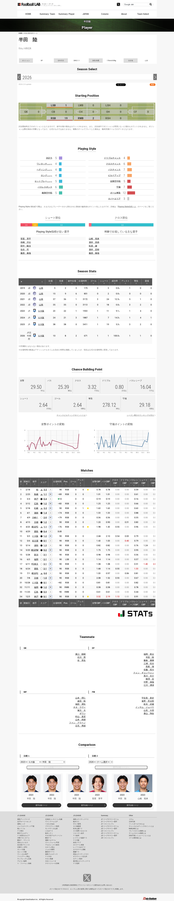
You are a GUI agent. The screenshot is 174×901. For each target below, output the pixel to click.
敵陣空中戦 (47, 193)
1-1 (45, 494)
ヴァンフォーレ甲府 (52, 842)
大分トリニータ (50, 861)
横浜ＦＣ (48, 838)
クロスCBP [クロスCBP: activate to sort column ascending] (115, 482)
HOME (28, 14)
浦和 (36, 545)
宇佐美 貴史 (148, 698)
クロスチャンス (113, 164)
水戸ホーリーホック (24, 821)
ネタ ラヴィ (79, 707)
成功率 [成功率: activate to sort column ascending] (115, 282)
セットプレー (43, 181)
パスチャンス (114, 169)
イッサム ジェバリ (144, 707)
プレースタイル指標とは (137, 831)
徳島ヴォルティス (51, 854)
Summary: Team (47, 14)
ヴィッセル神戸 (22, 854)
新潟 (36, 555)
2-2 (45, 489)
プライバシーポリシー (85, 885)
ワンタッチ (44, 164)
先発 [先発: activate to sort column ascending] (61, 282)
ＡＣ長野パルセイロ (80, 831)
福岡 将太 (149, 654)
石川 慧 (81, 657)
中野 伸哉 (149, 682)
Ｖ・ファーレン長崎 (24, 863)
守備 (118, 187)
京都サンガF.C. (22, 847)
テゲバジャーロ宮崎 (52, 863)
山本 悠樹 (80, 719)
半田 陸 (150, 657)
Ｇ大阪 (41, 311)
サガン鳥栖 (49, 859)
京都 (36, 522)
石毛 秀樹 (80, 726)
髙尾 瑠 (150, 666)
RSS (152, 85)
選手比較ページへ (121, 767)
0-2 (45, 550)
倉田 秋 (81, 701)
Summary (104, 815)
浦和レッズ (21, 824)
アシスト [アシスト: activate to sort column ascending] (125, 282)
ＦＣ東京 (20, 831)
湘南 (36, 513)
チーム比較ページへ (53, 767)
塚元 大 (81, 710)
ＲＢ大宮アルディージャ (53, 835)
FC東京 (35, 564)
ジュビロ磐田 (50, 849)
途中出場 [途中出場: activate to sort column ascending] (72, 282)
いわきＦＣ (49, 831)
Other (131, 815)
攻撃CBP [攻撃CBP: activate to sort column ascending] (96, 482)
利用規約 (66, 885)
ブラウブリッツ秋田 (52, 826)
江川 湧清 (149, 685)
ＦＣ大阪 (76, 840)
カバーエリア (114, 198)
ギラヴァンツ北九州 (80, 856)
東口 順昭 (80, 654)
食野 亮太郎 (148, 701)
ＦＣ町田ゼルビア (23, 835)
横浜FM (34, 550)
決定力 (49, 158)
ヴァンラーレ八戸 (51, 821)
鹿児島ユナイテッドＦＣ (81, 861)
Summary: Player (67, 14)
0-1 (45, 541)
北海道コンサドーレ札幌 (53, 819)
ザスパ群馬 (77, 824)
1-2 (45, 503)
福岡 (36, 559)
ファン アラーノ (77, 723)
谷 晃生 (81, 660)
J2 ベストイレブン (107, 831)
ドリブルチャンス (112, 158)
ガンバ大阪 (21, 849)
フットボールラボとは (136, 824)
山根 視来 (94, 238)
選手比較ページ (41, 805)
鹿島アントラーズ (23, 819)
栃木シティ (49, 833)
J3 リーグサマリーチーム (110, 833)
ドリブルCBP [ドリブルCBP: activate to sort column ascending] (124, 482)
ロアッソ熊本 (77, 859)
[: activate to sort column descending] (21, 282)
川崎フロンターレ (23, 838)
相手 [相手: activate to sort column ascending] (35, 482)
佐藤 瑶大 (149, 669)
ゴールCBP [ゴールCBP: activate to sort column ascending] (153, 482)
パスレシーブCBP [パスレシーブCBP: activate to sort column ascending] (134, 482)
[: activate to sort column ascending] (26, 282)
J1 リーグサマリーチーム (110, 819)
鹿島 (36, 531)
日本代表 (132, 821)
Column (105, 14)
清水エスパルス (22, 842)
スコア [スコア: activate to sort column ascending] (43, 482)
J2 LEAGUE (49, 815)
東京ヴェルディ (22, 833)
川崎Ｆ (35, 517)
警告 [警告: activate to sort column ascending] (136, 282)
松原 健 (93, 246)
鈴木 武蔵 (149, 704)
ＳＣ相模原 (77, 826)
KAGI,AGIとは (133, 828)
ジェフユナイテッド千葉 (25, 826)
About (124, 14)
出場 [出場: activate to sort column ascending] (50, 282)
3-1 (45, 555)
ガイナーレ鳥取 (78, 845)
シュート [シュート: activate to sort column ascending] (104, 282)
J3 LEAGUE (77, 815)
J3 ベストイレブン (107, 838)
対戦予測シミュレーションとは (140, 835)
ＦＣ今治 (48, 856)
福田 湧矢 (80, 704)
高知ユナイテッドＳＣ (81, 854)
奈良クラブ (77, 842)
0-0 (45, 573)
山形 (41, 288)
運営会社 (97, 885)
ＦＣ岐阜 (76, 835)
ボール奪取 (115, 193)
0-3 (45, 592)
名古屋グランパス (23, 845)
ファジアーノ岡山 (23, 856)
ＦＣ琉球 (76, 863)
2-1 (45, 559)
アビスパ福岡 (22, 861)
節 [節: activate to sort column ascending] (21, 482)
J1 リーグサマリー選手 (109, 821)
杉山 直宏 (80, 716)
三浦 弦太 (149, 663)
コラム (131, 819)
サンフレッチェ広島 (24, 859)
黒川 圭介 (149, 676)
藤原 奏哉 (26, 253)
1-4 (45, 513)
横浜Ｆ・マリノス (23, 840)
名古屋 (35, 541)
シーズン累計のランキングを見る (140, 415)
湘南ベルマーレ (50, 840)
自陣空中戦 (115, 181)
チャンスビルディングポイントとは (71, 415)
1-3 (45, 545)
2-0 (45, 517)
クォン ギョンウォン (143, 673)
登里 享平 (26, 238)
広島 (36, 503)
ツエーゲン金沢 (78, 833)
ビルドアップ (114, 175)
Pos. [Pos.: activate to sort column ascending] (66, 482)
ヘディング (44, 169)
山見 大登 (149, 710)
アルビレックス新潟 (52, 845)
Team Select (143, 14)
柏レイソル (21, 828)
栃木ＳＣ (76, 821)
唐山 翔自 (149, 713)
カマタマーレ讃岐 (79, 849)
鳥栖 (36, 494)
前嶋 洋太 (26, 242)
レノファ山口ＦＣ (79, 847)
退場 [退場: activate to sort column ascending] (147, 282)
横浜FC (35, 527)
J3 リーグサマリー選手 (109, 835)
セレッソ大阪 (22, 852)
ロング (46, 175)
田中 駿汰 (26, 246)
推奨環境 (73, 885)
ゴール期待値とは (135, 838)
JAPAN (85, 14)
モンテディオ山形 (51, 828)
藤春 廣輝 (149, 660)
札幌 (36, 508)
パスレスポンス (45, 187)
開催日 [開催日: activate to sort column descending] (27, 482)
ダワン (82, 713)
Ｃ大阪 (35, 536)
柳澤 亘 (150, 679)
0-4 (45, 499)
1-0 (45, 578)
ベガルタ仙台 (50, 824)
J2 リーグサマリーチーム (110, 826)
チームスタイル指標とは (137, 833)
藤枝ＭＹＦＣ (50, 852)
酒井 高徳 (94, 242)
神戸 (36, 499)
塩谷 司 (25, 249)
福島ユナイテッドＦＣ (81, 819)
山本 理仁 (80, 698)
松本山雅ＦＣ (77, 828)
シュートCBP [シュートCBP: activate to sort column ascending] (143, 482)
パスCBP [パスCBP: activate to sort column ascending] (106, 482)
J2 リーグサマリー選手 (109, 828)
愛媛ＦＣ (76, 852)
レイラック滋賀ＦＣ (80, 838)
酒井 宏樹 (94, 249)
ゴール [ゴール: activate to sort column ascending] (93, 282)
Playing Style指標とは (127, 207)
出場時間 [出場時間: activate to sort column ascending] (83, 282)
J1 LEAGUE (21, 815)
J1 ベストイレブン (107, 824)
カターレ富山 (50, 847)
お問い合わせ (106, 885)
